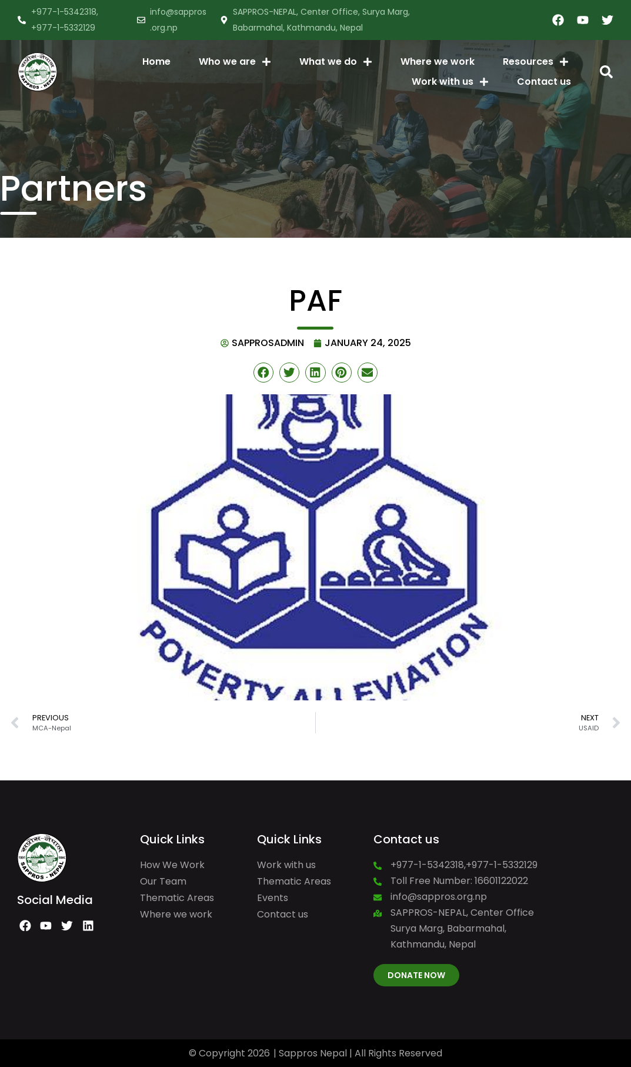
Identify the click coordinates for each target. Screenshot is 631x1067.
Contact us (544, 81)
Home (156, 61)
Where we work (437, 61)
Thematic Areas (177, 898)
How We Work (172, 865)
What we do (335, 62)
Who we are (235, 62)
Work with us (450, 82)
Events (272, 898)
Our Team (163, 881)
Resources (536, 62)
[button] (606, 72)
